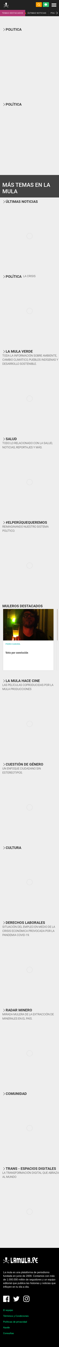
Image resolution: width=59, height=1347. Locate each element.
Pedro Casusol (13, 644)
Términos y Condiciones (16, 1316)
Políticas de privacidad (15, 1321)
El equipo (8, 1310)
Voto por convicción (17, 652)
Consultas (8, 1333)
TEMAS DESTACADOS (12, 13)
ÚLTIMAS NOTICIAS (37, 13)
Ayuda (6, 1327)
